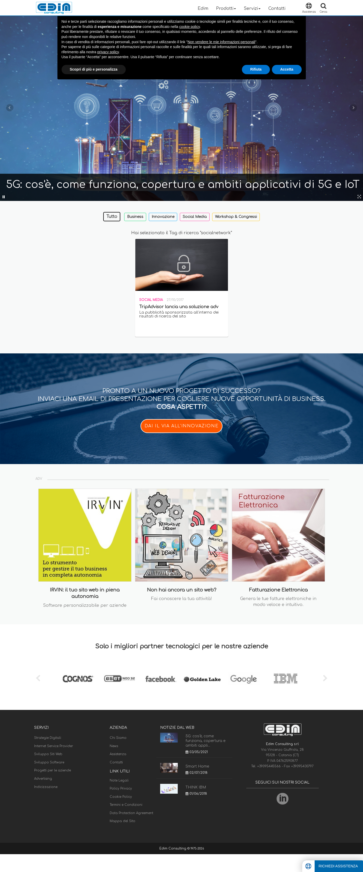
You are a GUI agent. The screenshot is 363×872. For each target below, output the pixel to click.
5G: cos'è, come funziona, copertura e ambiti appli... (205, 740)
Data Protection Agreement (131, 813)
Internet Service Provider (53, 746)
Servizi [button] (252, 8)
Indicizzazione (45, 787)
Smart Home (197, 766)
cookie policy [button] (189, 27)
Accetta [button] (286, 69)
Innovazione (163, 217)
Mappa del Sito (122, 821)
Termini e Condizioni (126, 805)
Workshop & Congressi (236, 217)
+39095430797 (302, 766)
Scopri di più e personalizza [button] (93, 69)
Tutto (111, 216)
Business (135, 217)
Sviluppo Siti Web (48, 754)
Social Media (195, 217)
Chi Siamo (118, 738)
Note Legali (119, 780)
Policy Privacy (121, 788)
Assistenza (118, 754)
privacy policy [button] (108, 52)
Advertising (43, 778)
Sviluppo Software (49, 762)
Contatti (276, 8)
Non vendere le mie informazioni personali (221, 42)
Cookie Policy (121, 797)
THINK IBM (196, 787)
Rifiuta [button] (256, 69)
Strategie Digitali (47, 738)
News (114, 746)
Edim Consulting (173, 848)
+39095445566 (269, 766)
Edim (203, 8)
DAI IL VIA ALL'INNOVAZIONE (182, 426)
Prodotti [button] (226, 8)
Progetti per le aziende (52, 770)
